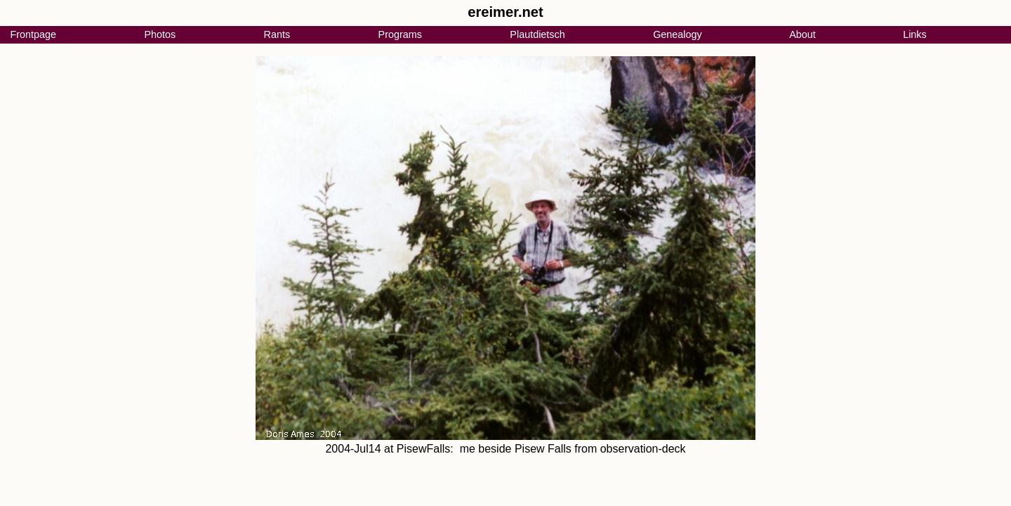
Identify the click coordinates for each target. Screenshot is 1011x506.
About (802, 34)
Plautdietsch (537, 34)
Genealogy (677, 34)
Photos (160, 34)
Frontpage (33, 34)
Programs (400, 34)
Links (915, 34)
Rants (277, 34)
